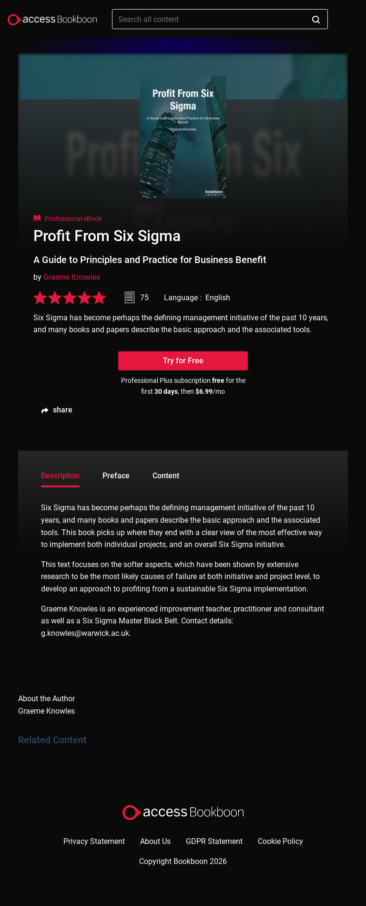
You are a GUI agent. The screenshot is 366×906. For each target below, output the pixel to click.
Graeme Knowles (71, 277)
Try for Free (183, 360)
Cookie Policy (280, 841)
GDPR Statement (214, 841)
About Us (155, 841)
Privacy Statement (94, 841)
